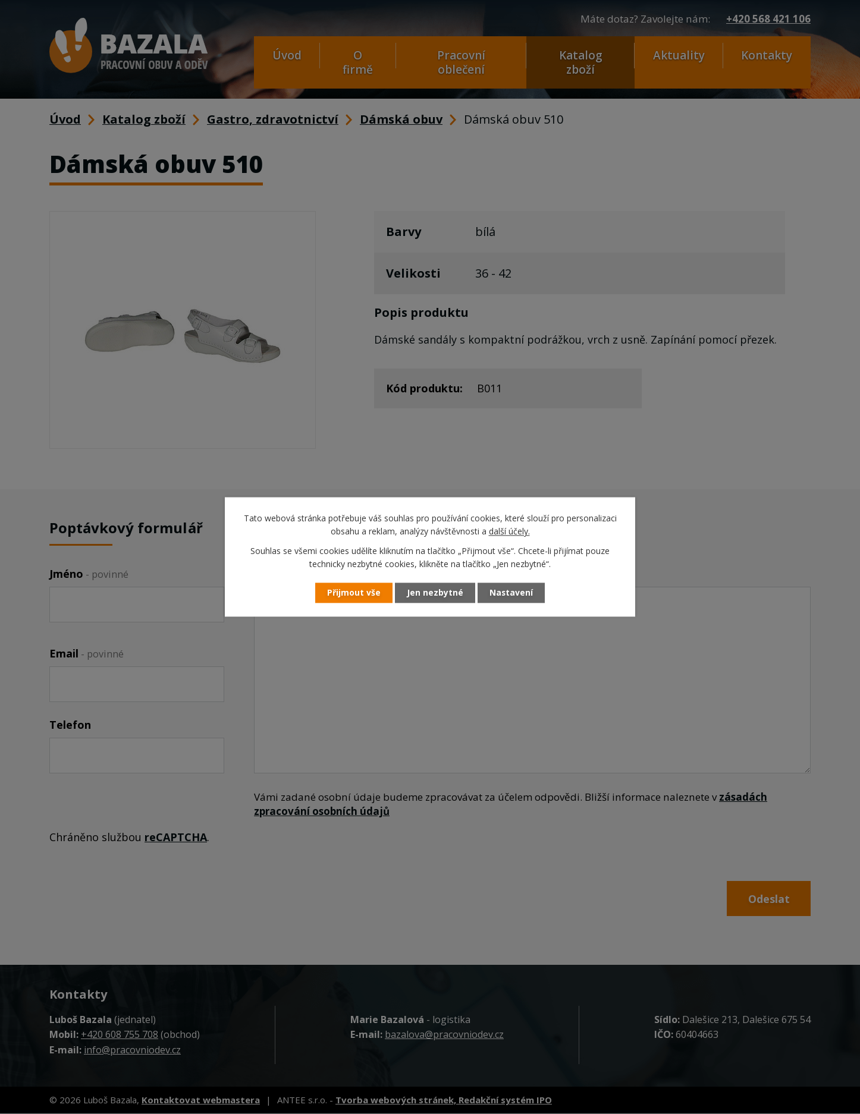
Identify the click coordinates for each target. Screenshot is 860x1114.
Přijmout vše (352, 593)
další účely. (509, 531)
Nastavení (513, 593)
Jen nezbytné (435, 593)
